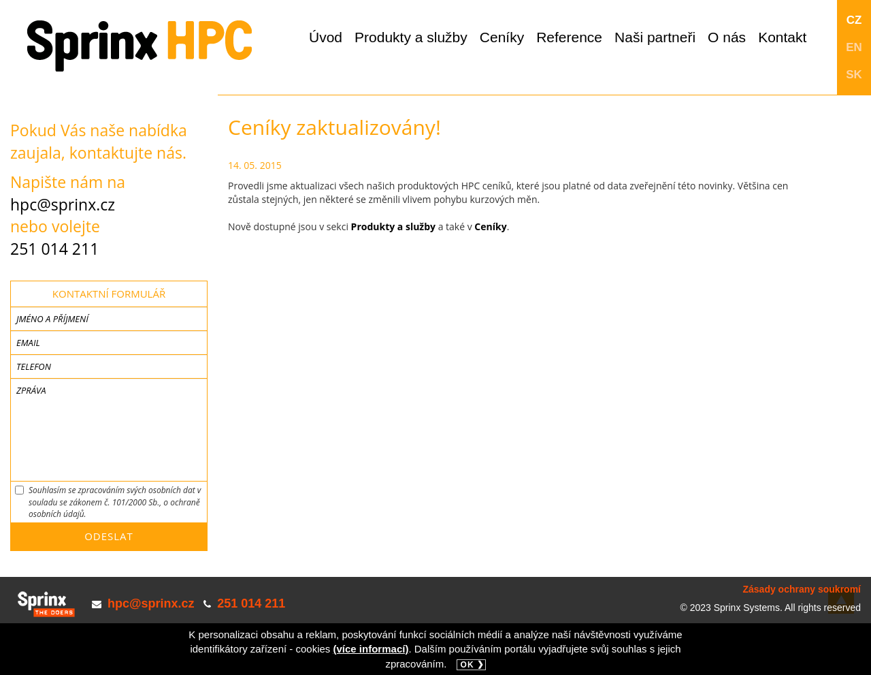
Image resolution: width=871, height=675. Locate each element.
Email (28, 342)
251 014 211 (54, 249)
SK (854, 74)
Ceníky (502, 37)
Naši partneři (654, 37)
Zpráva (31, 390)
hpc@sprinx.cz (62, 204)
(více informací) (371, 649)
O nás (727, 37)
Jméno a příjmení (52, 319)
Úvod (325, 37)
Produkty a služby (411, 37)
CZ (854, 20)
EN (854, 47)
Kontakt (782, 37)
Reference (569, 37)
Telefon (33, 366)
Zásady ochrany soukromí (801, 589)
